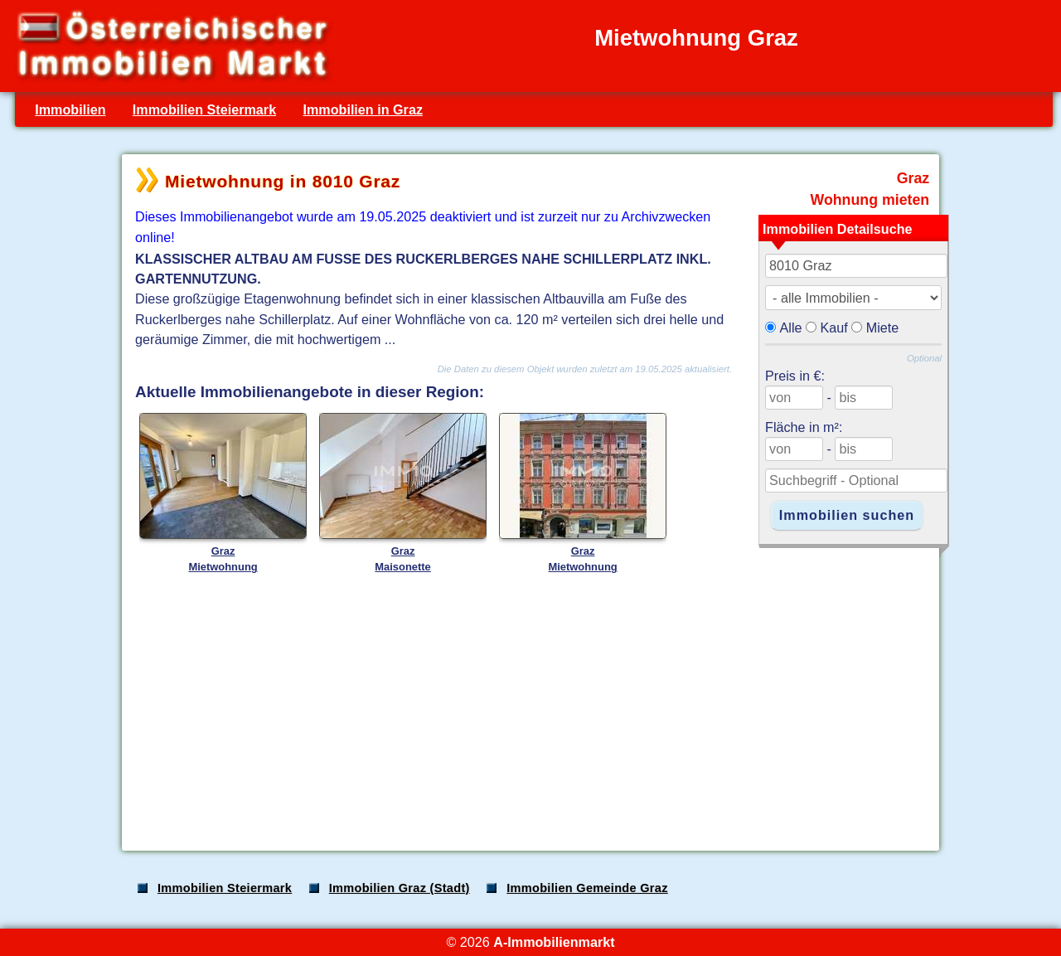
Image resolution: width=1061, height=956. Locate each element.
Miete (882, 327)
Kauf (834, 327)
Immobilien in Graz (363, 109)
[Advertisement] (529, 708)
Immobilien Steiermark (204, 109)
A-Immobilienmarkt (553, 941)
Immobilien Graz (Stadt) (399, 888)
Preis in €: (795, 375)
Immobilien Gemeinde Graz (587, 888)
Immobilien (70, 109)
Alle (791, 327)
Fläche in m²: (803, 427)
